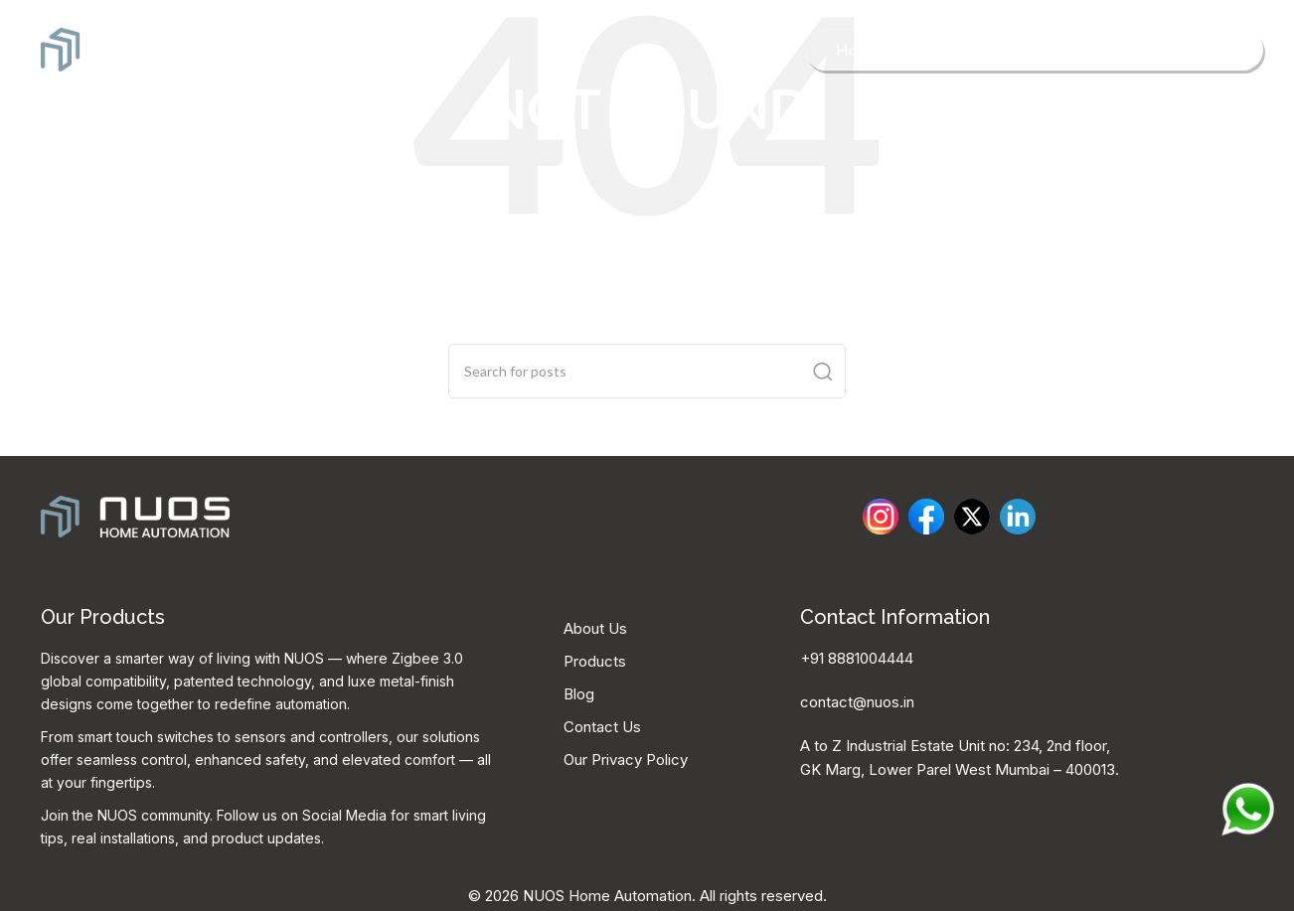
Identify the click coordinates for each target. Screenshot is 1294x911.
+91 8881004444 (856, 658)
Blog (579, 693)
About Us (595, 628)
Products (595, 661)
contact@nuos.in (857, 701)
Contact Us (602, 726)
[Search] (647, 371)
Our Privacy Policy (626, 759)
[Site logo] (137, 47)
